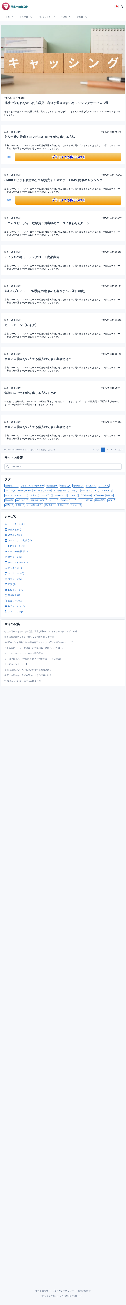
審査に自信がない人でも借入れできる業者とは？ (38, 359)
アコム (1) (54, 500)
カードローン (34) (14, 524)
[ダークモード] (122, 6)
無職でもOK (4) (24, 491)
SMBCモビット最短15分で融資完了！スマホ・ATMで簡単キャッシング (53, 180)
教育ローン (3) (13, 578)
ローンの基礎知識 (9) (16, 551)
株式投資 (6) (91, 486)
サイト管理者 (41, 1290)
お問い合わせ (84, 1290)
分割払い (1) (63, 505)
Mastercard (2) (61, 495)
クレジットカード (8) (16, 562)
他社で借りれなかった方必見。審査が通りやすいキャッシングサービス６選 (56, 103)
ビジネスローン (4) (15, 567)
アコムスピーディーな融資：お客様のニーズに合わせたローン (47, 223)
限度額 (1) (20, 505)
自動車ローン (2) (14, 589)
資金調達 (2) (12, 595)
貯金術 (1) (9, 500)
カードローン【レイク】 (21, 325)
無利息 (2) (35, 495)
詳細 (9, 157)
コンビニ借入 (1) (86, 500)
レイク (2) (74, 495)
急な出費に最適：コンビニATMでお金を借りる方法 (39, 137)
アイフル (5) (10, 491)
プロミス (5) (104, 486)
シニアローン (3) (14, 573)
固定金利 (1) (100, 500)
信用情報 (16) (52, 486)
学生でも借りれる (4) (42, 491)
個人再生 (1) (50, 505)
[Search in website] (63, 466)
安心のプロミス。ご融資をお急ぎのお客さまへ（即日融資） (45, 291)
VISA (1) (111, 500)
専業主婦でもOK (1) (39, 500)
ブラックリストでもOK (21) (32, 486)
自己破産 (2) (86, 495)
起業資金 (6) (78, 486)
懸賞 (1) (109, 495)
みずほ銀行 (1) (22, 500)
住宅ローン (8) (13, 556)
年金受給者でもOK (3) (90, 491)
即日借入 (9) (65, 486)
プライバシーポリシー (63, 1290)
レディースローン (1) (16, 606)
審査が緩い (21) (11, 486)
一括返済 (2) (47, 495)
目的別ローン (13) (14, 545)
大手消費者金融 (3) (61, 491)
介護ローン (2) (13, 600)
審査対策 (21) (12, 529)
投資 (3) (10, 584)
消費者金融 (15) (13, 535)
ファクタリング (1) (15, 611)
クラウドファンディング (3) (16, 495)
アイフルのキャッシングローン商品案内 (31, 257)
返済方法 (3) (107, 491)
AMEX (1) (9, 505)
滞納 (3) (75, 491)
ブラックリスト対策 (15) (18, 540)
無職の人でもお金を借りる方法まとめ (30, 393)
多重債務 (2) (98, 495)
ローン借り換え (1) (34, 505)
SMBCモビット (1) (68, 500)
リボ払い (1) (76, 505)
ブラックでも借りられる (68, 157)
